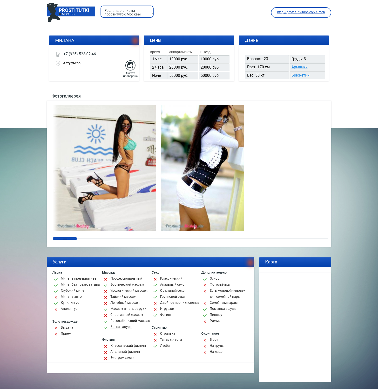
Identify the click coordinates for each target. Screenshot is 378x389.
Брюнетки (300, 75)
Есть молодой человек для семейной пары (227, 293)
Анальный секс (172, 284)
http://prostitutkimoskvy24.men (301, 12)
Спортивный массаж (126, 315)
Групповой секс (172, 296)
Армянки (299, 67)
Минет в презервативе (78, 278)
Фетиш (165, 315)
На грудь (217, 345)
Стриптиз (167, 333)
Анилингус (69, 309)
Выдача (67, 327)
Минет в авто (71, 296)
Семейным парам (223, 302)
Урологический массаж (129, 290)
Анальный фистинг (125, 352)
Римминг (217, 321)
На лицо (216, 352)
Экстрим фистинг (124, 358)
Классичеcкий (171, 278)
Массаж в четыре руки (128, 309)
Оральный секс (172, 290)
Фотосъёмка (220, 284)
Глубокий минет (73, 290)
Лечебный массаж (125, 302)
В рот (214, 339)
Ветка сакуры (121, 327)
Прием (66, 333)
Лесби (165, 345)
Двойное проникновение (179, 302)
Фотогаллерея (66, 96)
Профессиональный (126, 278)
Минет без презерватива (80, 284)
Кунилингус (70, 302)
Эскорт (215, 278)
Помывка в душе (223, 309)
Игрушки (167, 309)
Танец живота (171, 339)
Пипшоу (216, 315)
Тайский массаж (123, 296)
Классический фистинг (128, 345)
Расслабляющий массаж (130, 321)
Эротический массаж (127, 284)
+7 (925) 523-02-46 (79, 54)
